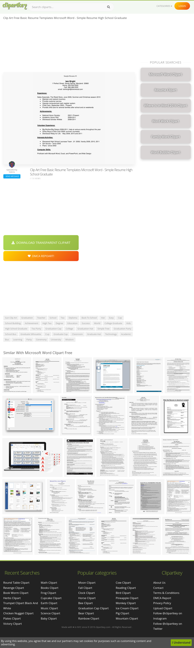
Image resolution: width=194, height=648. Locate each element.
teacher (41, 317)
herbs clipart (12, 598)
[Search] (108, 7)
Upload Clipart (162, 608)
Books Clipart (49, 588)
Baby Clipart (49, 618)
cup (47, 334)
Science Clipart (50, 613)
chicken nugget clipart (18, 613)
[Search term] (71, 7)
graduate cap (61, 334)
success (86, 323)
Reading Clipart (126, 588)
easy (111, 317)
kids (128, 323)
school (53, 317)
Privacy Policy (162, 603)
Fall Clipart (85, 588)
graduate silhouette (31, 334)
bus (7, 339)
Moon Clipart (86, 582)
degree (59, 323)
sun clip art (11, 317)
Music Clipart (49, 608)
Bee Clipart (85, 603)
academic (126, 334)
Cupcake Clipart (51, 598)
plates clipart (12, 618)
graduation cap (53, 328)
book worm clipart (15, 593)
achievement (31, 323)
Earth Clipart (49, 603)
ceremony (41, 339)
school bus (10, 334)
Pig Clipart (122, 613)
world (97, 323)
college (69, 328)
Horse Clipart (87, 598)
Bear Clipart (86, 613)
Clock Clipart (86, 593)
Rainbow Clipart (88, 618)
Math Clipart (49, 582)
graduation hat (85, 328)
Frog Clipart (48, 593)
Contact (158, 588)
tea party (36, 328)
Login (182, 6)
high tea (47, 323)
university (56, 339)
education (72, 323)
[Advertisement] (69, 47)
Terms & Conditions (166, 593)
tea (62, 317)
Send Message (12, 176)
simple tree (103, 328)
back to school (89, 317)
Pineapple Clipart (127, 598)
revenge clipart (13, 588)
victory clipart (12, 624)
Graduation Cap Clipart (93, 608)
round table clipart (16, 582)
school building (13, 323)
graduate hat (94, 334)
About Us (159, 582)
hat (103, 317)
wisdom (69, 339)
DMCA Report (162, 598)
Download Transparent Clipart (41, 242)
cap (120, 317)
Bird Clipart (123, 593)
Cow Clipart (123, 582)
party (29, 339)
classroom (77, 334)
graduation (27, 317)
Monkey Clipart (126, 603)
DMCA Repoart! (41, 256)
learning (17, 339)
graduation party (122, 328)
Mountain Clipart (127, 618)
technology (111, 334)
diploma (73, 317)
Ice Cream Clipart (127, 608)
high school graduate (16, 328)
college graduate (113, 323)
